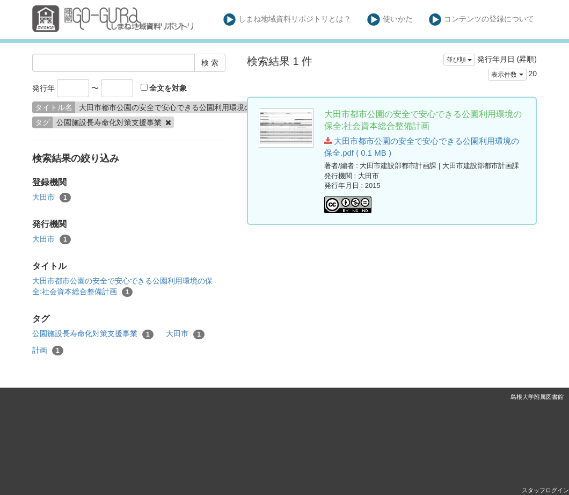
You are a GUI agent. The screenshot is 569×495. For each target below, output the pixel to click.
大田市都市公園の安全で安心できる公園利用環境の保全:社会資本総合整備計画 (122, 286)
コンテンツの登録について (482, 19)
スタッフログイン (545, 490)
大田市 (51, 197)
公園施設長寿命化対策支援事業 (93, 334)
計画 (47, 350)
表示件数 (507, 74)
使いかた (390, 19)
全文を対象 (164, 88)
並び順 (459, 59)
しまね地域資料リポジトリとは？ (287, 19)
